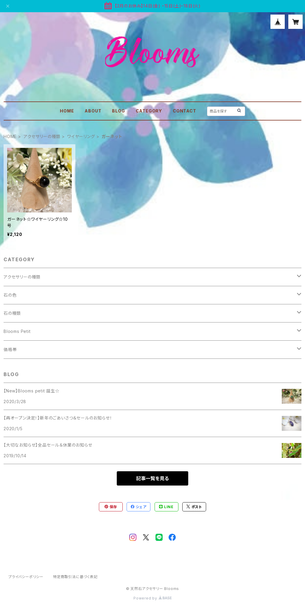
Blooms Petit (17, 331)
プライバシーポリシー (25, 576)
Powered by (152, 598)
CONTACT (184, 110)
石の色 (10, 295)
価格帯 (10, 349)
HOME (67, 110)
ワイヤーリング (81, 136)
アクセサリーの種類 (42, 136)
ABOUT (93, 110)
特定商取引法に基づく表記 (75, 576)
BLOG (118, 110)
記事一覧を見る (152, 478)
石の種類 (12, 313)
